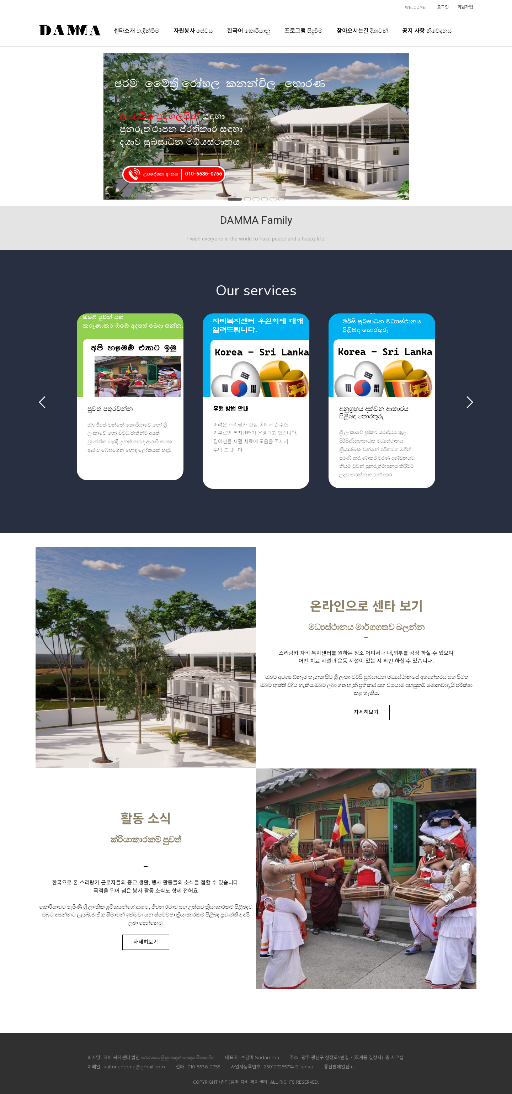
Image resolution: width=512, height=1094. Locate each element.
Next (469, 402)
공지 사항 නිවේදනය (427, 30)
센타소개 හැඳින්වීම (136, 30)
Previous (42, 402)
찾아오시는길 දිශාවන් (362, 30)
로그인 (443, 7)
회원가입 (465, 7)
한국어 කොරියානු (248, 30)
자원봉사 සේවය (193, 30)
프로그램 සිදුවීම (303, 30)
